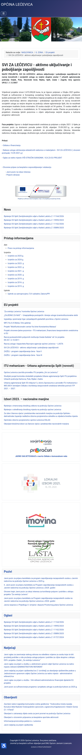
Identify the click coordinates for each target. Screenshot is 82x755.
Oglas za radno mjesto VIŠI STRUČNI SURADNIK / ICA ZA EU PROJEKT (32, 158)
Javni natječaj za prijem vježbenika (18, 725)
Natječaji (10, 648)
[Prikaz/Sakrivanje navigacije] (3, 13)
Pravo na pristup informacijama (21, 248)
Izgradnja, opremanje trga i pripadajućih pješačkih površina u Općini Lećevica (36, 319)
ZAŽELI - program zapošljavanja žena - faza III (23, 355)
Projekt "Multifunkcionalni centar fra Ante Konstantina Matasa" (30, 327)
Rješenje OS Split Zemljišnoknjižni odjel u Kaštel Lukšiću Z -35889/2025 (34, 633)
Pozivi (8, 571)
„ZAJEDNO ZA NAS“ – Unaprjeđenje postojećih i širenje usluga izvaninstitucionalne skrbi (41, 315)
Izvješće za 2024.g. (16, 259)
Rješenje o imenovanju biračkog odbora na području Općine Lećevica (32, 406)
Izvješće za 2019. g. (16, 278)
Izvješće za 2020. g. (16, 275)
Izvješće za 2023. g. (16, 263)
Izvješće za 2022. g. (16, 267)
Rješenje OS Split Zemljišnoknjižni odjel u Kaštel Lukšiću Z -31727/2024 (34, 637)
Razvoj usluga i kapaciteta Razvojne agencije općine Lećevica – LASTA (33, 344)
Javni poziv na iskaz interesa (18, 172)
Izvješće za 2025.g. (16, 256)
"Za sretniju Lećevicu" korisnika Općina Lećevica (24, 311)
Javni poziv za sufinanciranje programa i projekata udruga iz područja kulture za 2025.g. (40, 687)
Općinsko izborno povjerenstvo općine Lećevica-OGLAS (27, 420)
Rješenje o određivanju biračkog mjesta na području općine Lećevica (32, 409)
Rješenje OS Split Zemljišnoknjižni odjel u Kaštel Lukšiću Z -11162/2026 (34, 630)
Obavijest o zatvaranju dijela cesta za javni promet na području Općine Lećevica (37, 713)
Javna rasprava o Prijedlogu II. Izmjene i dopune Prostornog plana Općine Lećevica (38, 605)
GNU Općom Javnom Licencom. (58, 743)
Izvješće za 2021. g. (16, 271)
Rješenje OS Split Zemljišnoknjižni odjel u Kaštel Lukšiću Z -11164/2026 (34, 622)
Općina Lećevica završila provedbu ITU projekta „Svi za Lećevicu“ (31, 372)
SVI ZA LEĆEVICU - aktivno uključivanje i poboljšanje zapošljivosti (31, 347)
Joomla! (13, 743)
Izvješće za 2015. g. (16, 286)
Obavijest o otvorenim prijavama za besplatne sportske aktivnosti (31, 717)
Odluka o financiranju (11, 145)
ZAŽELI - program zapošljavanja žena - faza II (23, 351)
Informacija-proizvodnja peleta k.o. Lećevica (22, 721)
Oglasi (8, 615)
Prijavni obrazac (13, 175)
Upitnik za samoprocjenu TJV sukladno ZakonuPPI (29, 294)
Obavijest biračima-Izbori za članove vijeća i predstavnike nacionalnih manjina (36, 424)
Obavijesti (10, 697)
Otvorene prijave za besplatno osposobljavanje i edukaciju (27, 167)
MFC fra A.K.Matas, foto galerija (17, 323)
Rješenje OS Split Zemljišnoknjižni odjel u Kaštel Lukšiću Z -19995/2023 (34, 626)
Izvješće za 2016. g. (16, 282)
